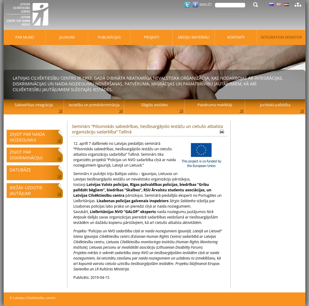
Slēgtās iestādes (154, 104)
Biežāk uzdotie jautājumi (26, 190)
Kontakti (235, 37)
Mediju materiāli (193, 37)
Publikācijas (109, 37)
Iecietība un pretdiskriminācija (94, 104)
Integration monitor (281, 37)
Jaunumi (67, 37)
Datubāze (20, 170)
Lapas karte (297, 4)
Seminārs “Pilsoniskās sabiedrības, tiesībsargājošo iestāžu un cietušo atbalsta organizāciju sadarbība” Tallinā (147, 129)
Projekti (151, 37)
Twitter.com (187, 5)
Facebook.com (195, 5)
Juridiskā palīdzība (275, 104)
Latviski (286, 4)
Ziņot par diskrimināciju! (26, 155)
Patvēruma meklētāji (215, 104)
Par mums (24, 37)
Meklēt (205, 4)
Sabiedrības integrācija (34, 104)
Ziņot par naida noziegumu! (27, 137)
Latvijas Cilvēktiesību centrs (29, 15)
